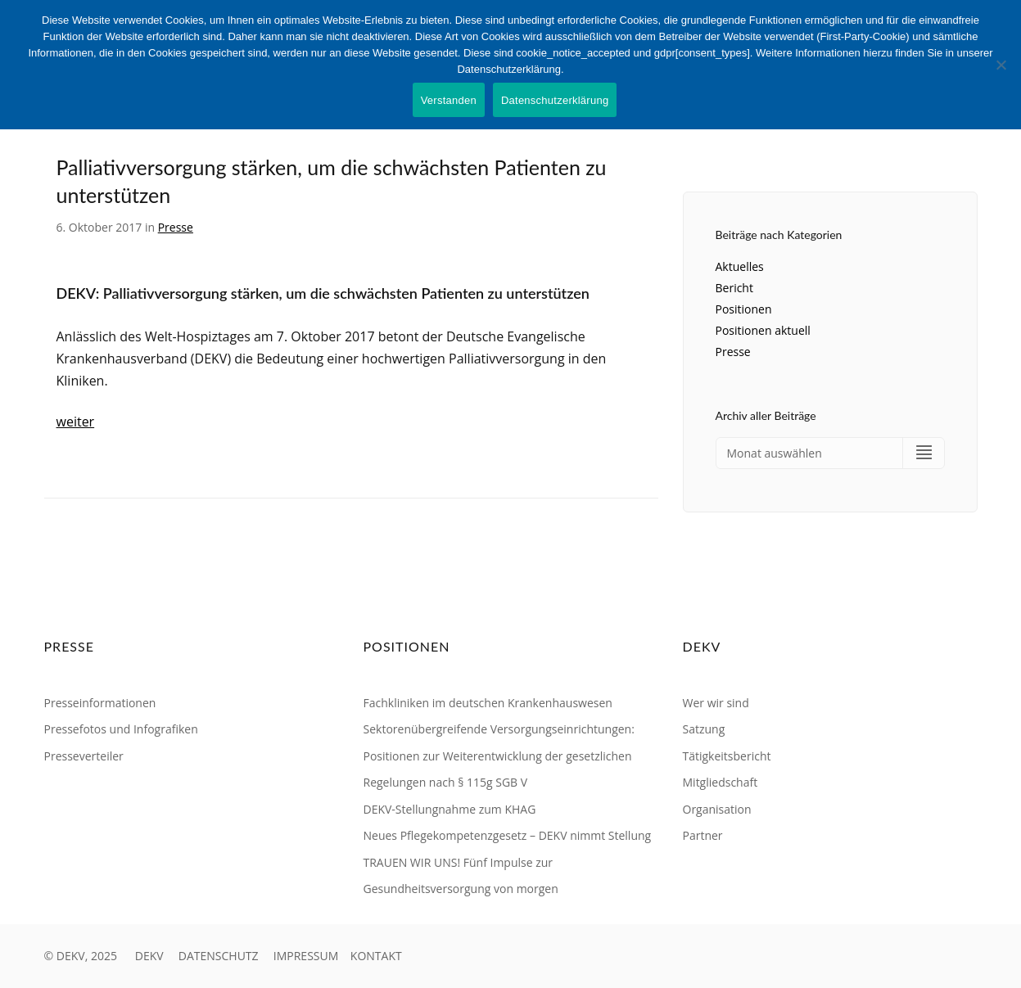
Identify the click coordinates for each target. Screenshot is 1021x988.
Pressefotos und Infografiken (121, 729)
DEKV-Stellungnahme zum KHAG (450, 809)
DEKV (149, 955)
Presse (175, 227)
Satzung (704, 729)
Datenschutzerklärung (554, 100)
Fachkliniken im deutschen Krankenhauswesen (488, 703)
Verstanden (449, 100)
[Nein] (1000, 64)
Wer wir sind (716, 703)
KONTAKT (376, 955)
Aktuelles (740, 266)
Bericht (734, 287)
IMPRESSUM (306, 955)
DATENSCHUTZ (218, 955)
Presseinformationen (100, 703)
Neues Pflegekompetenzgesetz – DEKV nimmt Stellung (508, 835)
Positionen (744, 309)
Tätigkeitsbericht (727, 756)
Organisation (717, 809)
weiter (75, 422)
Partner (703, 835)
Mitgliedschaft (720, 782)
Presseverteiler (84, 756)
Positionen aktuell (763, 330)
